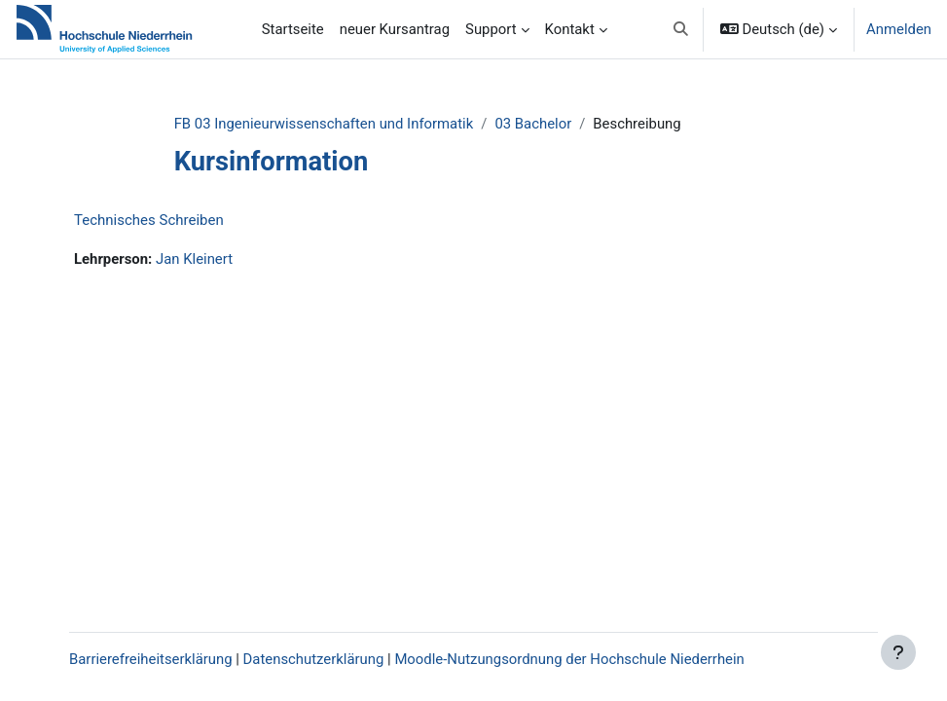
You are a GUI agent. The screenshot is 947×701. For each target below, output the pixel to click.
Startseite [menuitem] (293, 29)
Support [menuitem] (491, 29)
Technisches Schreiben (149, 220)
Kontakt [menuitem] (570, 29)
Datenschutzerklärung (313, 659)
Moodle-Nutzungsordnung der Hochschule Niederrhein (569, 659)
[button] (681, 29)
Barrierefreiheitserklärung (151, 659)
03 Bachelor (532, 123)
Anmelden (898, 29)
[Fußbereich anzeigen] (898, 652)
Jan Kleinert (194, 259)
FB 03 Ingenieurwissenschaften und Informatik (324, 123)
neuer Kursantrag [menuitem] (395, 29)
